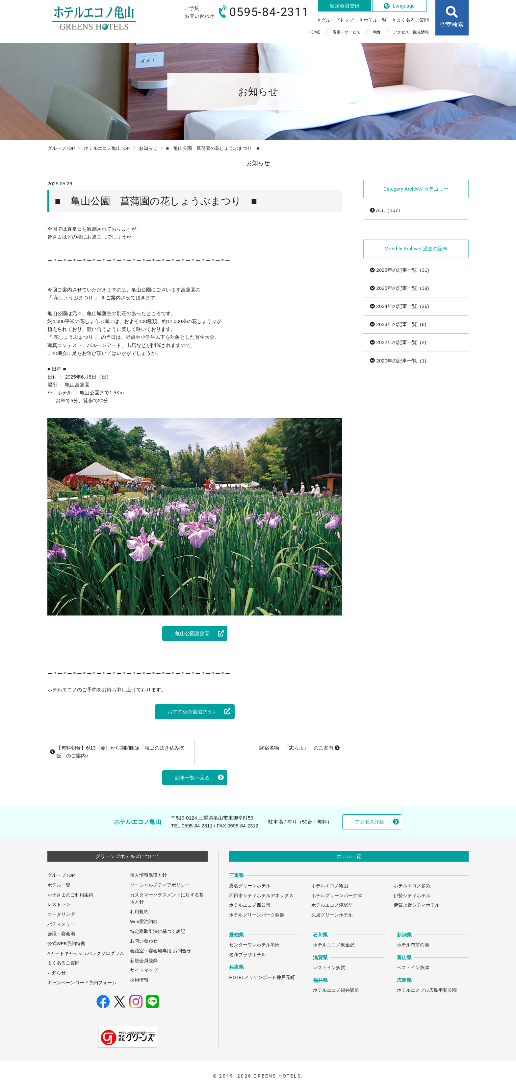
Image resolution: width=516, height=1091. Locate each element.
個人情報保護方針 (148, 875)
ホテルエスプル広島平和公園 (427, 990)
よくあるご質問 (63, 963)
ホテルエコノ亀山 (329, 885)
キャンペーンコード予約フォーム (81, 982)
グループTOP (61, 148)
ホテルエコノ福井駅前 (336, 990)
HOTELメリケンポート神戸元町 (262, 977)
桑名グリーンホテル (250, 885)
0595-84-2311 (197, 825)
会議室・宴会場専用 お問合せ (160, 950)
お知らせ (148, 148)
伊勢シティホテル (412, 895)
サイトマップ (144, 970)
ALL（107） (386, 210)
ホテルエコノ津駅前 (332, 905)
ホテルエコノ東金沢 (333, 944)
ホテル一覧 (58, 885)
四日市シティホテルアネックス (261, 895)
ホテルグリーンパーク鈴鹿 (256, 915)
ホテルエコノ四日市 (250, 905)
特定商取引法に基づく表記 (157, 931)
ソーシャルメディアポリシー (160, 885)
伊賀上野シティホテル (417, 905)
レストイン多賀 (329, 967)
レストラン (58, 904)
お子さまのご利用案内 (70, 895)
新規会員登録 (144, 960)
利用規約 (139, 911)
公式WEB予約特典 (66, 943)
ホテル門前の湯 (413, 944)
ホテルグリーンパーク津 (336, 895)
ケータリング (61, 914)
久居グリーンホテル (332, 915)
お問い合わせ (144, 941)
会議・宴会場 (61, 933)
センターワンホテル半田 (254, 944)
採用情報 (139, 980)
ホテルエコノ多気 (412, 885)
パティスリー (61, 924)
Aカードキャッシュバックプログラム (85, 953)
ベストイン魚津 (413, 967)
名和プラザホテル (247, 954)
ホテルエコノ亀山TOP (107, 148)
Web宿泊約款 (144, 921)
